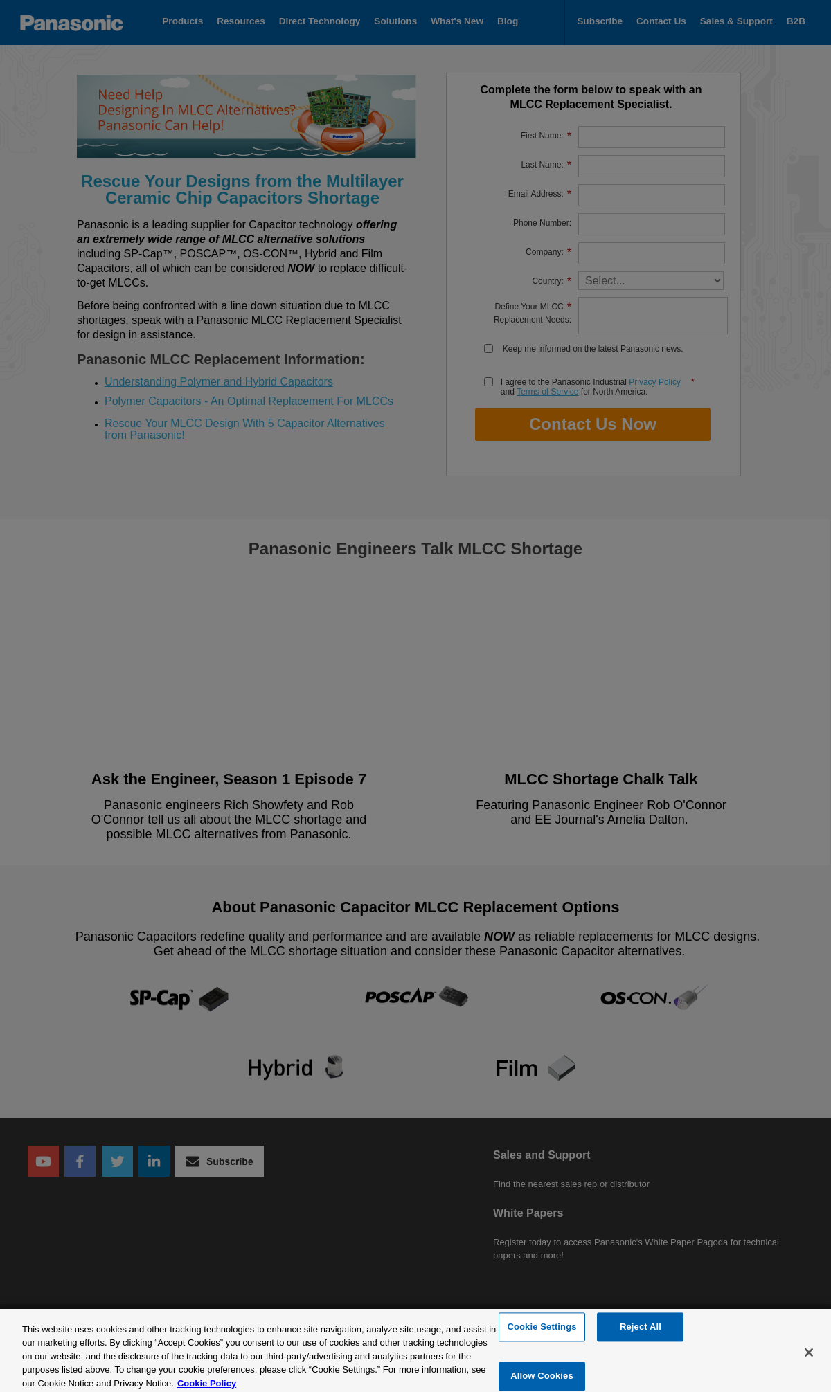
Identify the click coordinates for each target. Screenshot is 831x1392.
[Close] (809, 1360)
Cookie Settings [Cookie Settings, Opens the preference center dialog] (541, 1335)
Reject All (640, 1335)
